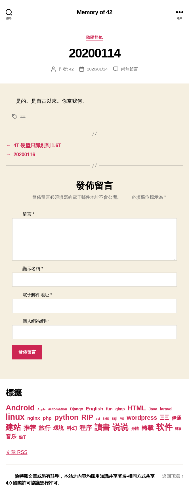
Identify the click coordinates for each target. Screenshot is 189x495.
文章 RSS (16, 452)
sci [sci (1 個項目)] (98, 418)
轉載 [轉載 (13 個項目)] (147, 428)
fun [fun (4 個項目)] (109, 408)
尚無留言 (129, 69)
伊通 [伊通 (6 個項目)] (176, 418)
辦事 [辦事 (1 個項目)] (178, 428)
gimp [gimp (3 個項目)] (120, 409)
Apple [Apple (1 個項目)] (41, 409)
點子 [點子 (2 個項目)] (22, 437)
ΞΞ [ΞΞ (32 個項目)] (164, 417)
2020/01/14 (97, 69)
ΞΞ (23, 116)
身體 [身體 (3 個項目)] (135, 428)
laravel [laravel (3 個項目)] (166, 409)
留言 (28, 214)
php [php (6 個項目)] (47, 418)
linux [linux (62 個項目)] (15, 416)
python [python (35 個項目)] (66, 417)
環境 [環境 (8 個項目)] (58, 428)
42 (71, 69)
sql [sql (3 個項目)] (114, 418)
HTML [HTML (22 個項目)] (136, 408)
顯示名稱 (32, 268)
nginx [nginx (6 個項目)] (33, 418)
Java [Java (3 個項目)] (152, 409)
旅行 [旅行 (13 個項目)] (44, 428)
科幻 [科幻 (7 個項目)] (72, 428)
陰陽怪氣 (94, 37)
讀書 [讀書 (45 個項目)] (102, 427)
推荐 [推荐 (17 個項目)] (30, 427)
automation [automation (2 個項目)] (57, 409)
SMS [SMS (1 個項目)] (105, 418)
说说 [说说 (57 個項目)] (120, 427)
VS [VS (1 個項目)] (122, 418)
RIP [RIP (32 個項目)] (87, 417)
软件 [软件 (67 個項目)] (164, 427)
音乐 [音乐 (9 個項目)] (11, 437)
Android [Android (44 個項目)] (20, 407)
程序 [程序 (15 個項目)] (85, 427)
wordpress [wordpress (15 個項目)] (142, 417)
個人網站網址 (35, 321)
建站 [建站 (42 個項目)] (13, 427)
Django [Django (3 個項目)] (76, 409)
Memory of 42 (94, 12)
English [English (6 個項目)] (94, 409)
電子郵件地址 (37, 294)
